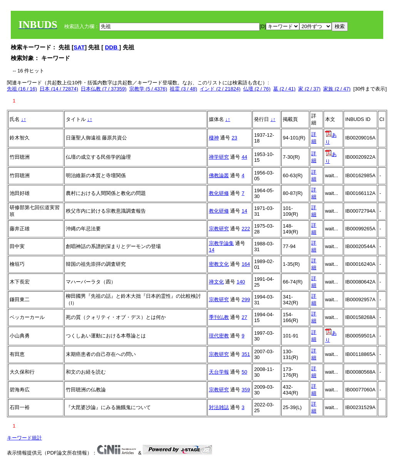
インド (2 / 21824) (220, 89)
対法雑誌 (219, 407)
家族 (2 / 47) (337, 89)
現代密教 (219, 336)
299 (246, 299)
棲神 (214, 138)
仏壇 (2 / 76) (256, 89)
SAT (79, 47)
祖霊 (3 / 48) (183, 89)
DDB (112, 47)
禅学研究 (219, 157)
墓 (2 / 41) (284, 89)
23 (234, 138)
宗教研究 (219, 229)
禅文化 (216, 282)
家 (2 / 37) (309, 89)
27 (244, 317)
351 (246, 354)
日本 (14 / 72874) (59, 89)
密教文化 (219, 264)
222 (246, 229)
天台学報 (219, 372)
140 (241, 282)
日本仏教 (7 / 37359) (104, 89)
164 (246, 264)
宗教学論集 (221, 243)
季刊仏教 (219, 317)
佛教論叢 (219, 175)
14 (244, 211)
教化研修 (219, 193)
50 (244, 372)
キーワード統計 (24, 438)
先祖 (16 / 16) (22, 89)
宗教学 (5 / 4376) (148, 89)
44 (244, 157)
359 (246, 390)
